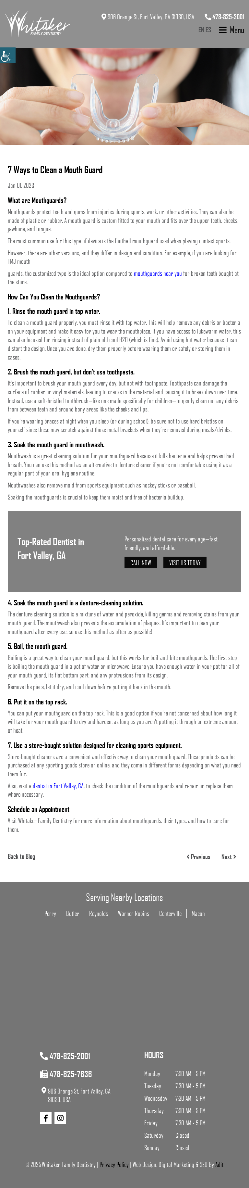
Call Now (140, 562)
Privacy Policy (114, 1164)
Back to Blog (21, 856)
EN (201, 29)
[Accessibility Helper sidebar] (8, 55)
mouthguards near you (158, 273)
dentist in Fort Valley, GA (58, 786)
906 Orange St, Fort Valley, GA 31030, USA (147, 16)
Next (228, 856)
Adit (219, 1164)
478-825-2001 (224, 16)
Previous (198, 856)
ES (208, 29)
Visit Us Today (185, 562)
